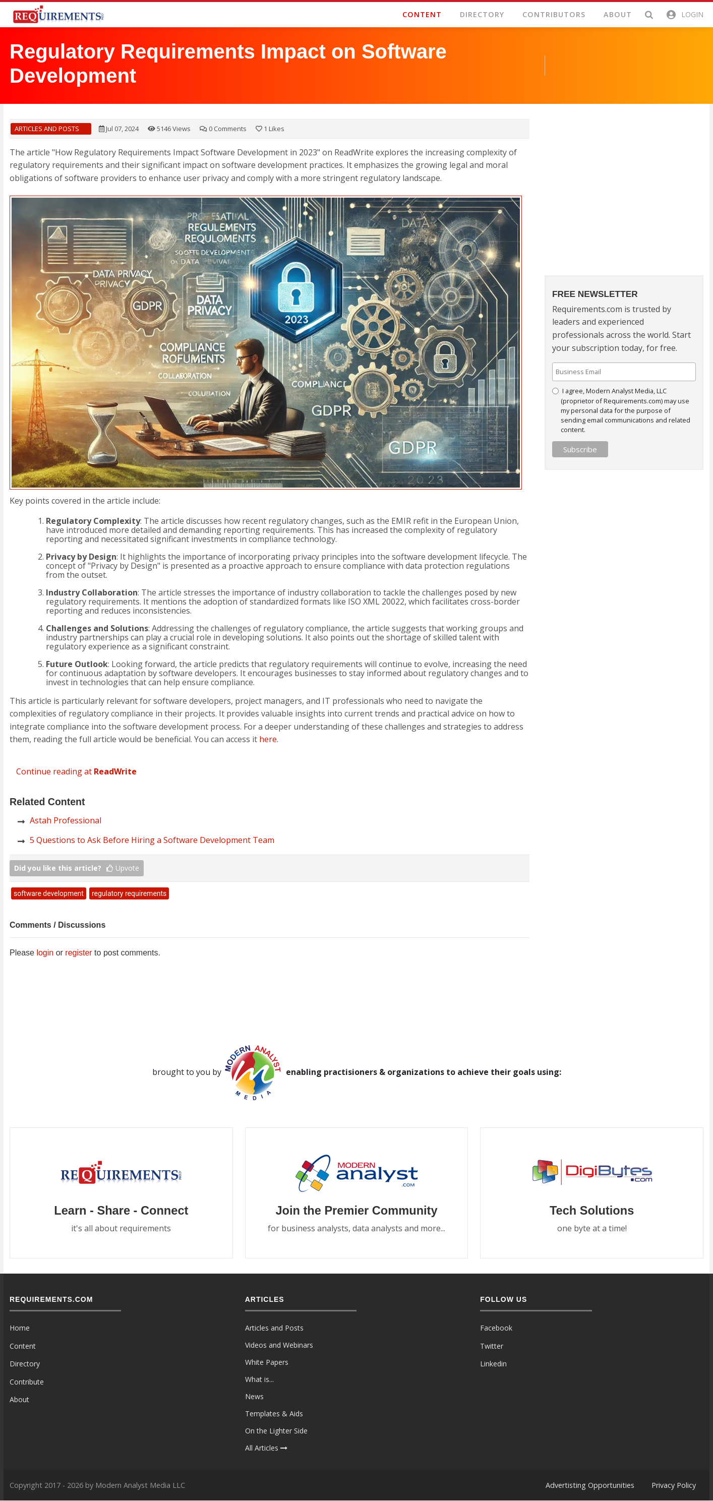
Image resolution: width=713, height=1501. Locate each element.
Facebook (496, 1328)
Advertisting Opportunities (590, 1485)
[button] (684, 14)
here (268, 739)
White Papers (266, 1362)
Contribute (27, 1382)
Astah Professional (65, 820)
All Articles (266, 1448)
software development (49, 893)
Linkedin (493, 1364)
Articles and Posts (47, 129)
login (44, 952)
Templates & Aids (274, 1414)
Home (20, 1328)
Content (23, 1346)
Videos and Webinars (279, 1345)
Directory (25, 1364)
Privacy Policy (673, 1485)
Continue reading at (76, 771)
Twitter (491, 1346)
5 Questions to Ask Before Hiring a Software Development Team (152, 840)
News (254, 1397)
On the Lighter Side (276, 1431)
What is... (259, 1380)
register (78, 952)
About (19, 1400)
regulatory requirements (129, 893)
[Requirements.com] (57, 13)
